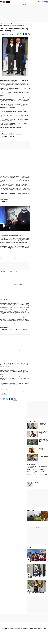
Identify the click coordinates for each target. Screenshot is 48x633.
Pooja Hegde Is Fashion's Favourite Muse (36, 477)
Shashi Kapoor (10, 391)
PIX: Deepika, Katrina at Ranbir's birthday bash (43, 424)
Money (31, 625)
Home (1, 25)
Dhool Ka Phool (4, 136)
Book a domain (22, 625)
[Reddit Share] (28, 34)
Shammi (18, 391)
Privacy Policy (27, 628)
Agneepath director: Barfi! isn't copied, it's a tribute (43, 440)
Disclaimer (23, 628)
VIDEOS (29, 547)
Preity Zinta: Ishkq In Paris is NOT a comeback (43, 448)
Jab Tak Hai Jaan (4, 201)
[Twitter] (42, 1)
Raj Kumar (24, 391)
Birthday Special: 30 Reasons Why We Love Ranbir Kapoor (43, 432)
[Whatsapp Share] (20, 34)
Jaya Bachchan (4, 329)
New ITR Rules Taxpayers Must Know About (37, 469)
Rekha (11, 329)
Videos (35, 625)
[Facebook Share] (26, 34)
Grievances (44, 628)
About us (35, 628)
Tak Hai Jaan (4, 133)
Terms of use (40, 628)
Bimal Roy (3, 391)
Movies (4, 25)
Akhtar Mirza (4, 393)
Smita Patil (17, 329)
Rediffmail (27, 625)
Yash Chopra (19, 133)
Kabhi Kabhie (11, 133)
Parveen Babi (25, 329)
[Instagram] (45, 1)
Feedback (32, 628)
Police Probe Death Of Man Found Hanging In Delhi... (41, 485)
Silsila (3, 332)
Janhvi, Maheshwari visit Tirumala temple (35, 561)
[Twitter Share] (23, 34)
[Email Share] (18, 34)
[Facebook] (47, 1)
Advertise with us (18, 628)
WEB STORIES (30, 510)
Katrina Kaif (12, 136)
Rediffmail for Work (15, 625)
